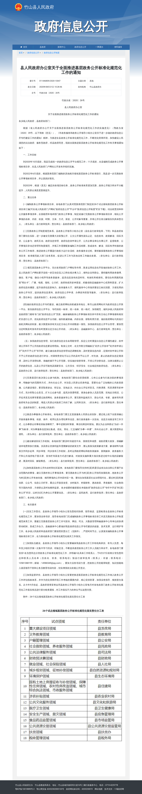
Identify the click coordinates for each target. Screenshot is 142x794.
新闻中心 (61, 47)
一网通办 (99, 47)
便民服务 (118, 47)
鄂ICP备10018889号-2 (25, 789)
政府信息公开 (80, 47)
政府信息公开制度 (51, 53)
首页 (23, 47)
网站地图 (98, 789)
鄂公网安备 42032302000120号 (50, 789)
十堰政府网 (119, 789)
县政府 (43, 47)
